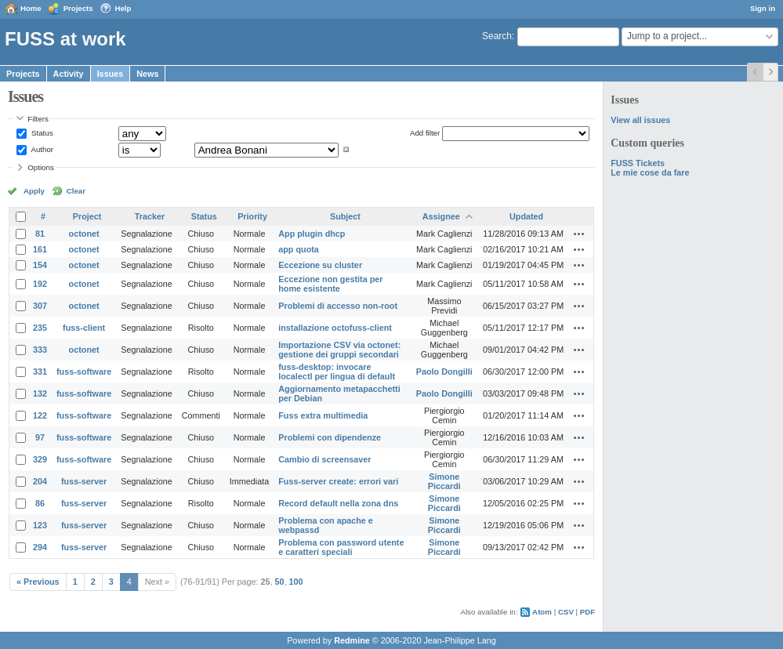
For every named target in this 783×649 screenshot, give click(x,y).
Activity (68, 73)
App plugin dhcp (311, 233)
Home (31, 8)
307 (40, 305)
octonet (84, 233)
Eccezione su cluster (320, 265)
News (147, 73)
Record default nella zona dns (338, 503)
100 (296, 581)
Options (40, 167)
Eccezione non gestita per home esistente (330, 283)
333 (40, 349)
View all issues (640, 120)
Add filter (425, 133)
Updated (526, 216)
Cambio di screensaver (324, 459)
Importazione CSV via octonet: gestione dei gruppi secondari (339, 349)
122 (40, 415)
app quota (298, 249)
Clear (76, 191)
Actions (579, 233)
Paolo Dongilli (444, 371)
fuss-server (84, 481)
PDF (587, 611)
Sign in (762, 8)
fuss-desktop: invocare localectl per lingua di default (336, 371)
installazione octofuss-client (335, 327)
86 (40, 503)
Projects (78, 8)
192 (40, 283)
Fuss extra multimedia (323, 415)
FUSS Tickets (638, 163)
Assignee (441, 216)
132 (40, 393)
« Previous (38, 581)
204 (40, 481)
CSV (566, 611)
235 (40, 327)
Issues (110, 73)
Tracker (150, 216)
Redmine (352, 640)
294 (40, 547)
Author (41, 149)
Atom (542, 611)
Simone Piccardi (444, 481)
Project (87, 216)
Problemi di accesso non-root (337, 305)
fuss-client (84, 327)
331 (40, 371)
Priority (252, 216)
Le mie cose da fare (650, 172)
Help (123, 8)
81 (40, 233)
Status (41, 133)
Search (497, 36)
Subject (345, 216)
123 (40, 525)
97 (40, 437)
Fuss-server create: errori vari (338, 481)
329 (40, 459)
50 (280, 581)
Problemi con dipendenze (329, 437)
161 (40, 249)
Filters (37, 118)
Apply (34, 191)
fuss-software (83, 371)
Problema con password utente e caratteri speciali (341, 547)
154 (40, 265)
